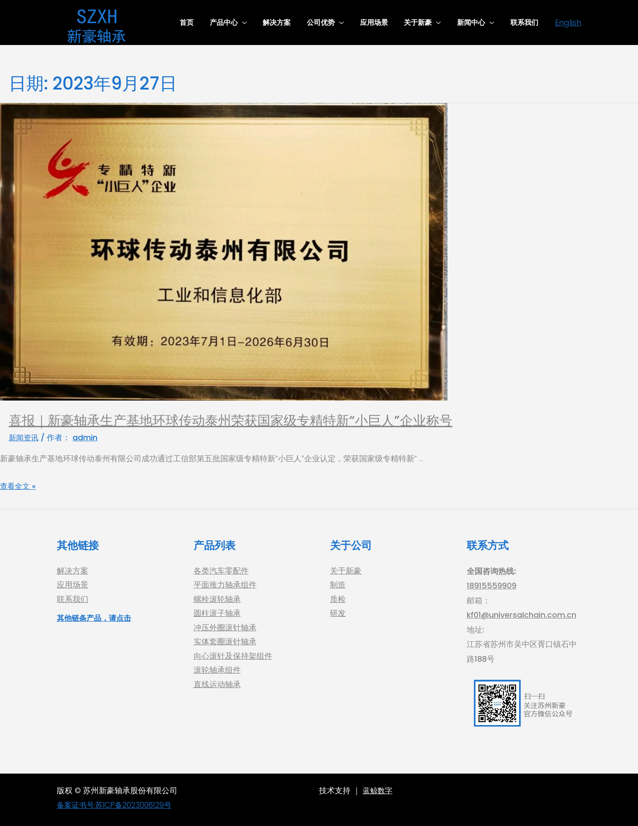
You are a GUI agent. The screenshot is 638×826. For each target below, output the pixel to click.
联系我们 (72, 600)
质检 (338, 600)
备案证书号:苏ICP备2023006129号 (117, 804)
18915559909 (492, 585)
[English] (568, 22)
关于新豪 (345, 571)
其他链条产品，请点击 (96, 619)
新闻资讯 (24, 437)
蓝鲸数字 (378, 790)
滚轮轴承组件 (217, 673)
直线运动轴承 (217, 687)
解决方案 (72, 571)
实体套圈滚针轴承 (225, 644)
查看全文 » (19, 485)
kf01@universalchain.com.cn (522, 614)
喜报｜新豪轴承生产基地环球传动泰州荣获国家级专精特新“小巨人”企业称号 (230, 420)
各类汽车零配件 (221, 571)
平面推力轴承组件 (225, 585)
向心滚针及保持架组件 (233, 658)
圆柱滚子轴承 (217, 614)
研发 (338, 614)
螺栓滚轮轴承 (217, 600)
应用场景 (72, 585)
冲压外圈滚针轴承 (225, 629)
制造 (338, 585)
